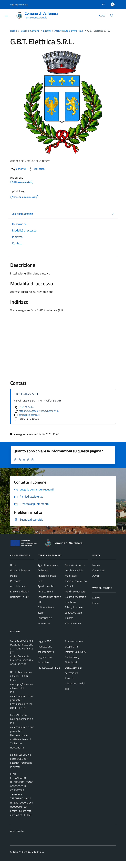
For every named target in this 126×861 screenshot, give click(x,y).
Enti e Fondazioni (19, 591)
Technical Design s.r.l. (32, 852)
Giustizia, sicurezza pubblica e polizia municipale (75, 570)
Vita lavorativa (73, 623)
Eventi (95, 603)
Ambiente (43, 570)
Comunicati (98, 570)
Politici (13, 576)
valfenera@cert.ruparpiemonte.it (21, 698)
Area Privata (17, 831)
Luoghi (96, 598)
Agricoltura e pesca (48, 565)
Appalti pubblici (46, 586)
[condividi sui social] (18, 168)
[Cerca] (112, 15)
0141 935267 (23, 407)
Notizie (96, 565)
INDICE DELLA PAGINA (63, 214)
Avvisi (95, 576)
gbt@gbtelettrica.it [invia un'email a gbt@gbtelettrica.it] (26, 415)
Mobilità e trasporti (75, 591)
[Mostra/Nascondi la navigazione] (7, 15)
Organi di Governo (20, 570)
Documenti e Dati (19, 597)
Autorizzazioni (45, 591)
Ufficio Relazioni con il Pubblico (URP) (21, 674)
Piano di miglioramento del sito (75, 683)
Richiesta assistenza (49, 668)
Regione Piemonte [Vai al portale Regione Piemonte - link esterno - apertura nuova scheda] (19, 4)
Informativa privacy (75, 652)
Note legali (71, 662)
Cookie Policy (72, 657)
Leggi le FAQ (44, 641)
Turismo (69, 618)
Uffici (13, 565)
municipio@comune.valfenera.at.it (21, 686)
